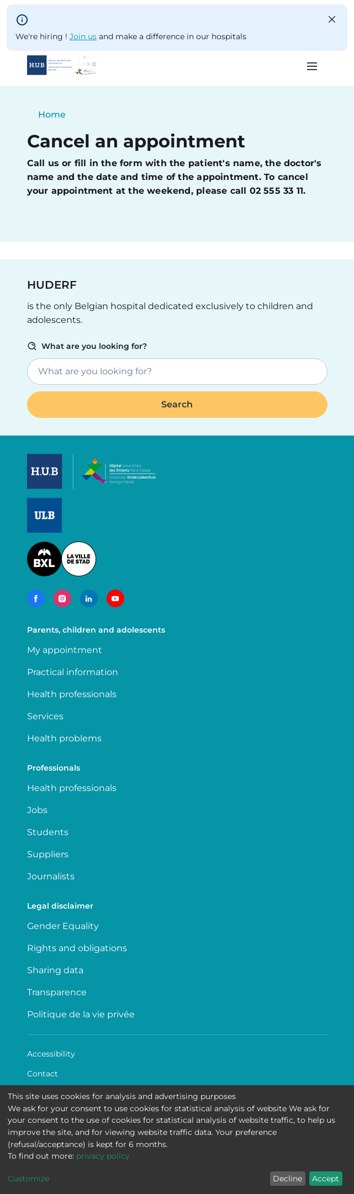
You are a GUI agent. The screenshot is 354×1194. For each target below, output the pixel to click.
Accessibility (51, 1054)
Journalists (51, 876)
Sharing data (55, 970)
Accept (325, 1179)
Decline (287, 1179)
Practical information (75, 672)
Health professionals (72, 694)
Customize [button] (28, 1179)
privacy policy (103, 1156)
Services (45, 716)
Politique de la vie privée (81, 1014)
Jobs (37, 810)
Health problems (64, 738)
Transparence (57, 992)
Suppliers (47, 854)
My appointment (64, 650)
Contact (42, 1074)
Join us (83, 36)
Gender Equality (63, 926)
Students (47, 832)
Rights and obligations (77, 948)
